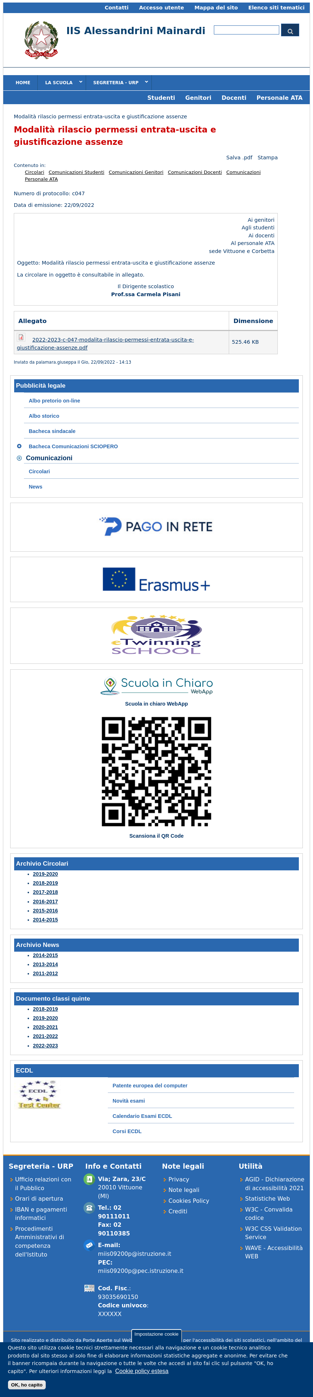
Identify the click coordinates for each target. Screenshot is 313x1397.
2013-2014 (45, 964)
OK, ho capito (27, 1390)
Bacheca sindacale (52, 431)
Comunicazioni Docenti (195, 172)
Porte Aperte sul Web (107, 1340)
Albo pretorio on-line (54, 401)
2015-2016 (45, 911)
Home (23, 82)
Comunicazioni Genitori (136, 172)
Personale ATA (279, 97)
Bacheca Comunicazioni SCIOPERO (73, 446)
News (35, 487)
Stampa (267, 157)
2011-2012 (45, 973)
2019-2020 (45, 874)
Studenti (161, 97)
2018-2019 (45, 883)
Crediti (177, 1211)
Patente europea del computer (150, 1085)
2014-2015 (45, 920)
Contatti (117, 8)
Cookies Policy (189, 1200)
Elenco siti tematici (276, 8)
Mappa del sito (216, 8)
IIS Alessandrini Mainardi (135, 30)
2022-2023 (45, 1046)
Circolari (34, 172)
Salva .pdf (239, 157)
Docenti (233, 97)
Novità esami (129, 1101)
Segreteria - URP (117, 82)
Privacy (178, 1179)
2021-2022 (45, 1036)
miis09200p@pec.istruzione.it (140, 1270)
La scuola (60, 82)
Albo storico (44, 416)
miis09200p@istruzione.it (134, 1253)
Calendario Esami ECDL (142, 1116)
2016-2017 (45, 901)
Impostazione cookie (156, 1339)
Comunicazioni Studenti (77, 172)
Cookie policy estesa (141, 1376)
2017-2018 (45, 892)
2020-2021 (45, 1027)
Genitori (198, 97)
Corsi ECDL (127, 1131)
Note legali (183, 1189)
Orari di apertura (39, 1198)
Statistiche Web (267, 1198)
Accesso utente (161, 8)
